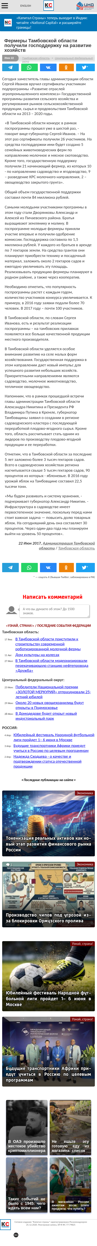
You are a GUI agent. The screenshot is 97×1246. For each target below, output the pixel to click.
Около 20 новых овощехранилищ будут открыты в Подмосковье (50, 705)
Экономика (85, 793)
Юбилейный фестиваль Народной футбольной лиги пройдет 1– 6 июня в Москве (54, 737)
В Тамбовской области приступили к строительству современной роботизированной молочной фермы (48, 643)
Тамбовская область (36, 58)
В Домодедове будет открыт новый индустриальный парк (46, 716)
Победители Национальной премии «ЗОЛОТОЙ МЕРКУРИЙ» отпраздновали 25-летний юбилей (53, 691)
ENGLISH (25, 6)
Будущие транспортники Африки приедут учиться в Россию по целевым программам (51, 748)
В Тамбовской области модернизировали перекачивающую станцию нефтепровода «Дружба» (51, 665)
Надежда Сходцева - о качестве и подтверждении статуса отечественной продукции (48, 761)
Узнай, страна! (82, 944)
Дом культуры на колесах (37, 654)
